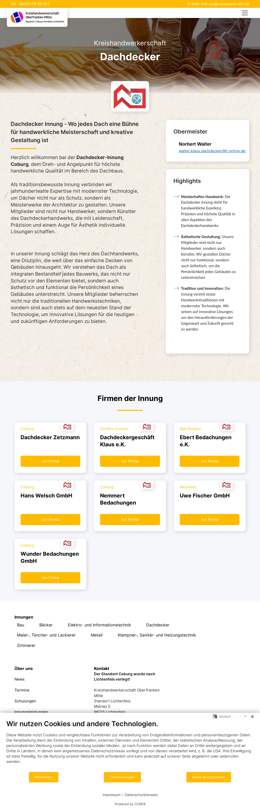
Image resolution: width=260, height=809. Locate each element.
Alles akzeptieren (208, 777)
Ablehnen (44, 777)
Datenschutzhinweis (141, 795)
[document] (130, 745)
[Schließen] (252, 716)
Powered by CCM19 (130, 804)
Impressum (112, 795)
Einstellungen (122, 777)
